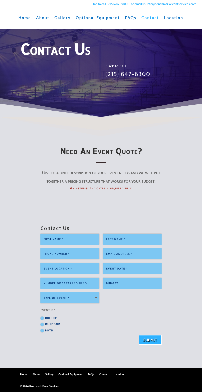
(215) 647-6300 (127, 73)
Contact (150, 18)
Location (173, 18)
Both (46, 330)
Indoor (48, 318)
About (42, 18)
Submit (150, 339)
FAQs (130, 18)
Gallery (62, 18)
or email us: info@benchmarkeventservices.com (163, 4)
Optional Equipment (98, 18)
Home (24, 18)
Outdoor (50, 324)
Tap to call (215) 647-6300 (110, 4)
